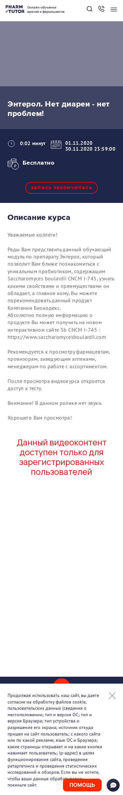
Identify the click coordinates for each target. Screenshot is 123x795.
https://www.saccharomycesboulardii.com (57, 337)
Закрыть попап (112, 695)
